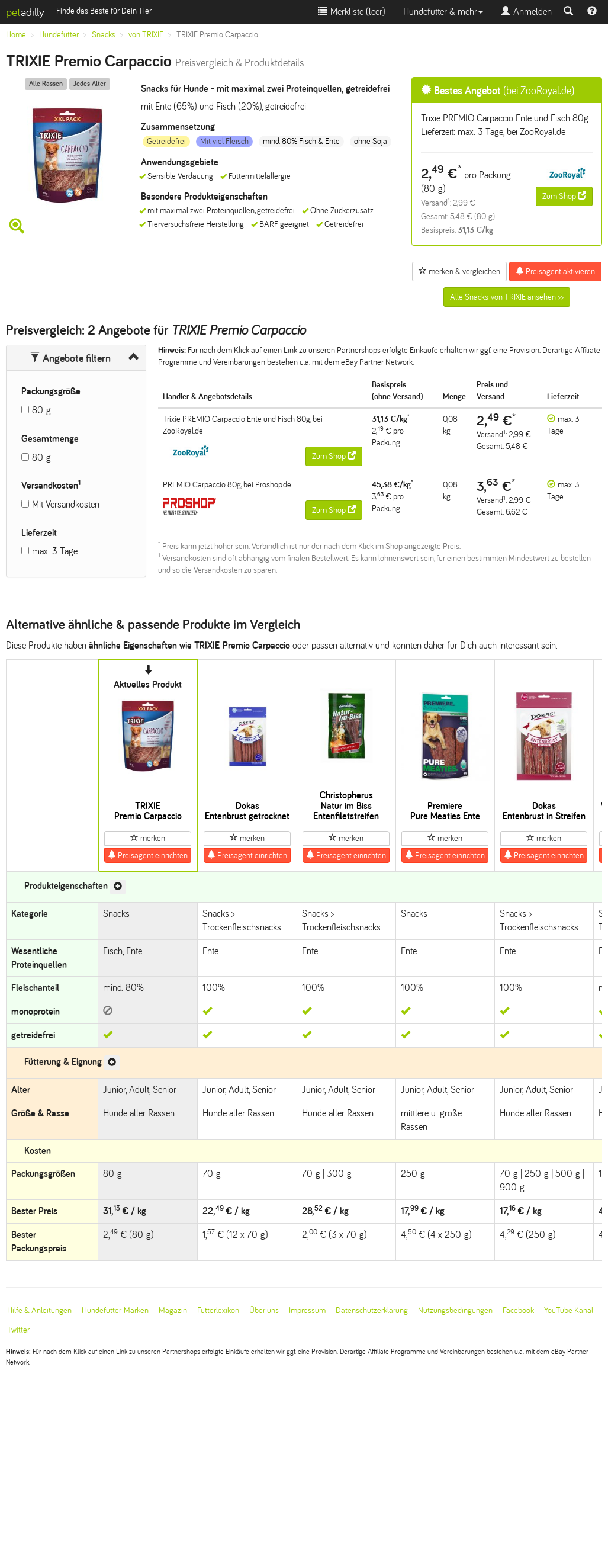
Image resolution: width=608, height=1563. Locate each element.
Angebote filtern (70, 358)
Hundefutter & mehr (443, 12)
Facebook (518, 1310)
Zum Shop (564, 196)
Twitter (18, 1329)
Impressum (307, 1310)
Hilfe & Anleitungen (39, 1310)
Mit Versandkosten (65, 504)
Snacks (103, 34)
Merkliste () (351, 12)
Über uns (264, 1310)
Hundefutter (59, 34)
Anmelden (526, 12)
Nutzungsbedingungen (455, 1310)
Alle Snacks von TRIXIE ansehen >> (507, 297)
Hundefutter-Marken (115, 1310)
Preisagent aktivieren (555, 271)
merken (147, 838)
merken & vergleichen (459, 271)
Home (16, 34)
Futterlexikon (218, 1310)
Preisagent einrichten (148, 855)
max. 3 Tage (55, 551)
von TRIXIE (145, 34)
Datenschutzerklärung (372, 1310)
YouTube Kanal (568, 1310)
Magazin (173, 1310)
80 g (41, 410)
